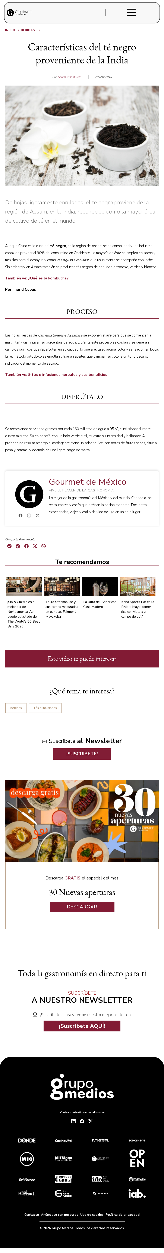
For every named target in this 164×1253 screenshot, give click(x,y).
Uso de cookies (92, 1215)
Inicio (12, 30)
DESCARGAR (82, 907)
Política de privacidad (123, 1215)
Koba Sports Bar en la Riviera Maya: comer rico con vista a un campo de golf (137, 609)
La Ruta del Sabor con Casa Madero (99, 604)
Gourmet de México (69, 77)
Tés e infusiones (45, 708)
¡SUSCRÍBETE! (82, 754)
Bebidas (31, 30)
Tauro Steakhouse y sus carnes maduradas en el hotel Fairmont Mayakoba (61, 609)
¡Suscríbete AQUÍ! (82, 1026)
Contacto (31, 1215)
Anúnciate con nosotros (59, 1215)
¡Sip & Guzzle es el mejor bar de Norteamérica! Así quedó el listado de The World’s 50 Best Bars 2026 (23, 614)
